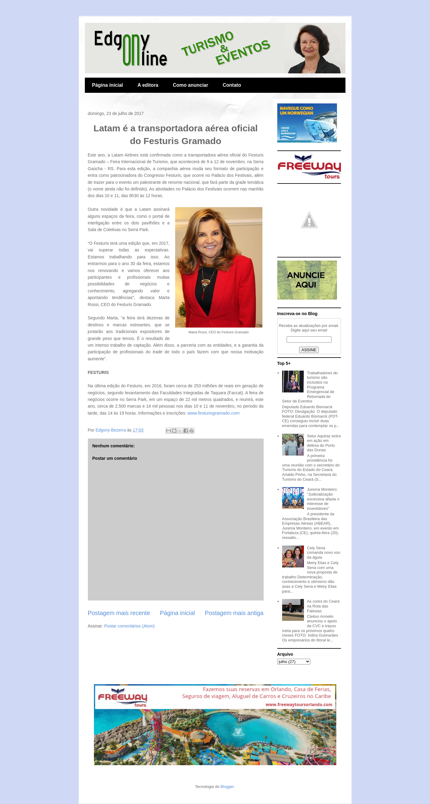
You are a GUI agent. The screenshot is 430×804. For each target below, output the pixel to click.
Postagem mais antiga (234, 613)
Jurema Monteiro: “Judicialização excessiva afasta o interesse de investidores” (323, 498)
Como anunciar (190, 85)
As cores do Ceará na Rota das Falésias (323, 606)
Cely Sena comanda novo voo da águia (323, 553)
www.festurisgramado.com (214, 413)
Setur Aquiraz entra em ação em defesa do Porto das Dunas (324, 443)
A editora (148, 85)
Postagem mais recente (119, 613)
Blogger (227, 786)
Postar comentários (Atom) (129, 626)
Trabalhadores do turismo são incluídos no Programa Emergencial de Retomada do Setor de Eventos (310, 387)
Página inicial (107, 85)
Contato (232, 85)
